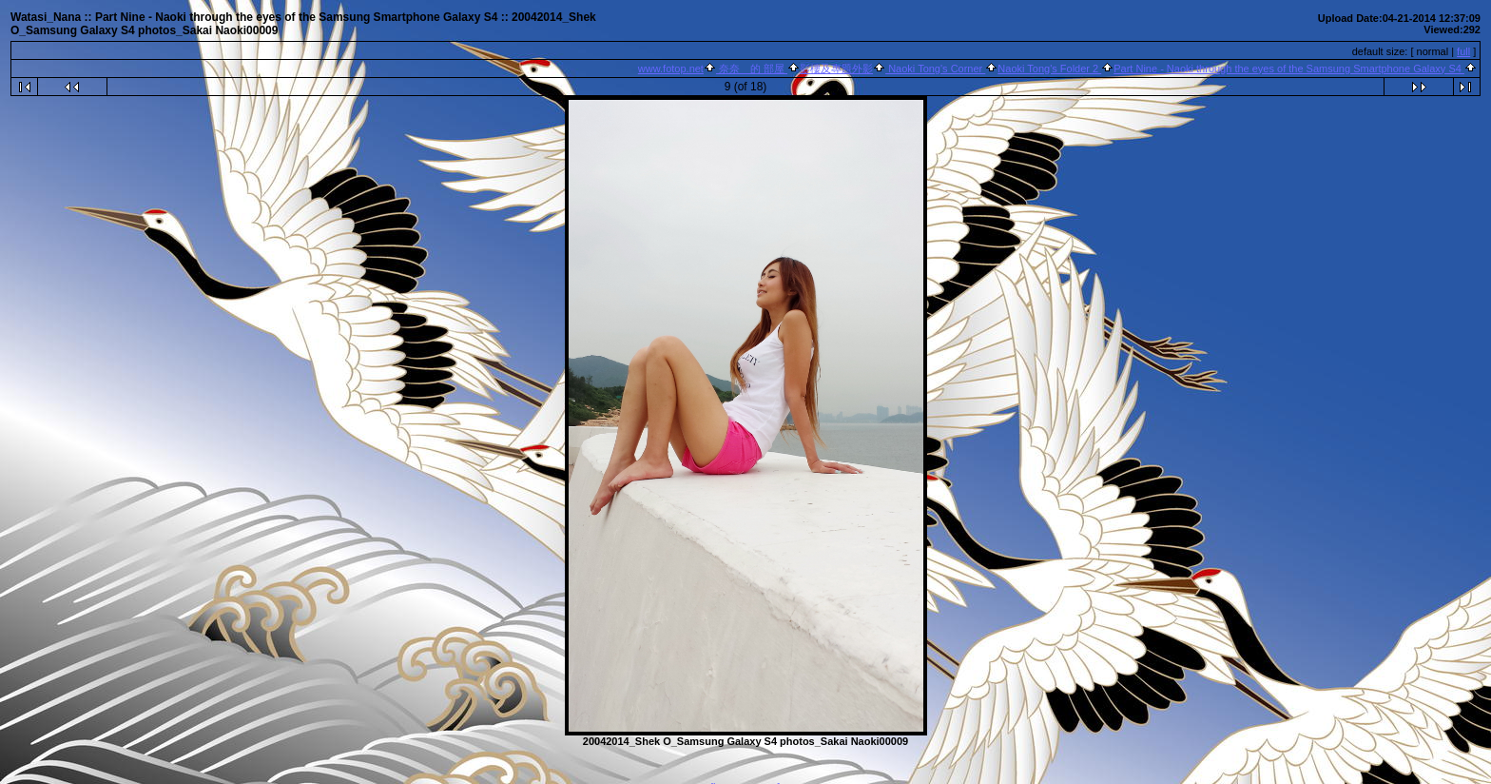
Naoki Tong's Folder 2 (1049, 68)
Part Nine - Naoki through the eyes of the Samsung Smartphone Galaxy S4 (1288, 68)
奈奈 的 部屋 (751, 68)
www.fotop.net (671, 68)
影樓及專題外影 (836, 68)
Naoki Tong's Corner (935, 68)
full (1463, 51)
